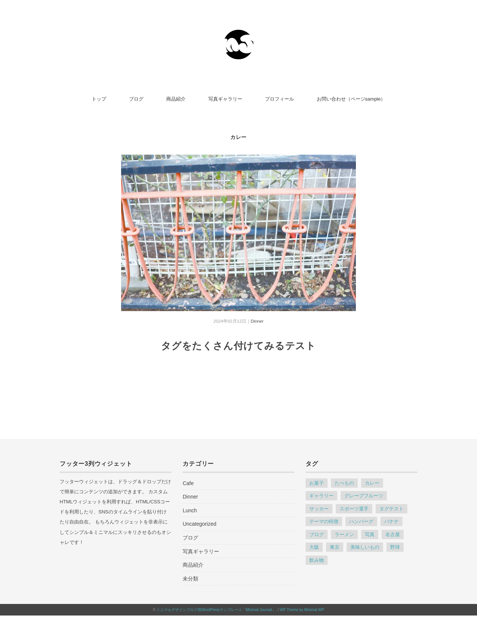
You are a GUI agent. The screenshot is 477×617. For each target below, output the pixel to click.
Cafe (188, 483)
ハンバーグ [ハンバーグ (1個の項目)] (361, 521)
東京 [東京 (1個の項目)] (334, 547)
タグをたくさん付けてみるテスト (238, 345)
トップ (99, 99)
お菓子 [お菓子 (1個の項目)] (316, 483)
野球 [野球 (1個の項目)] (395, 547)
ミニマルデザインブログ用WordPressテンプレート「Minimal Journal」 (216, 610)
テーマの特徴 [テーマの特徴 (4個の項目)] (323, 521)
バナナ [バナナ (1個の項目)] (391, 521)
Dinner (257, 321)
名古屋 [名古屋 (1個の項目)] (392, 534)
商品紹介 (176, 99)
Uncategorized (199, 524)
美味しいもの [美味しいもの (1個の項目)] (364, 547)
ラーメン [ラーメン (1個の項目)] (344, 534)
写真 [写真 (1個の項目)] (370, 534)
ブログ (136, 99)
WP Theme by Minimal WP (302, 610)
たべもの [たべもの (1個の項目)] (344, 483)
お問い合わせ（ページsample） (351, 99)
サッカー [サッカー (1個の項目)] (319, 509)
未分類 (190, 579)
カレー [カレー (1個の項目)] (372, 483)
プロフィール (279, 99)
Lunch (190, 510)
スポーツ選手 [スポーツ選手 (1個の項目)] (354, 509)
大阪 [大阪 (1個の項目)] (314, 547)
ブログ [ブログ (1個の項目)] (316, 534)
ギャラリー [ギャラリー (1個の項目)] (321, 496)
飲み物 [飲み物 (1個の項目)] (316, 560)
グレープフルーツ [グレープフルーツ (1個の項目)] (363, 496)
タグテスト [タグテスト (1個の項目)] (391, 509)
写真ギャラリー (225, 99)
